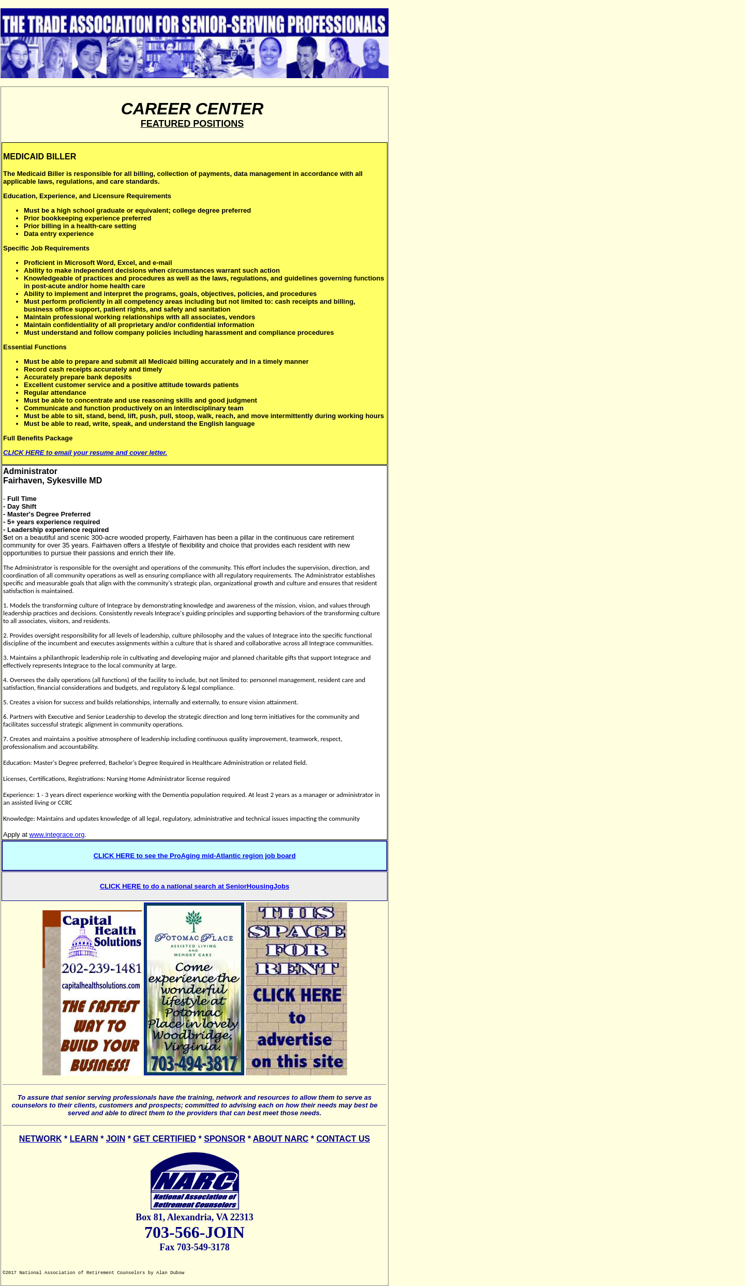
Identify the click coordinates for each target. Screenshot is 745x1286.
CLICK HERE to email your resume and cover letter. (85, 452)
